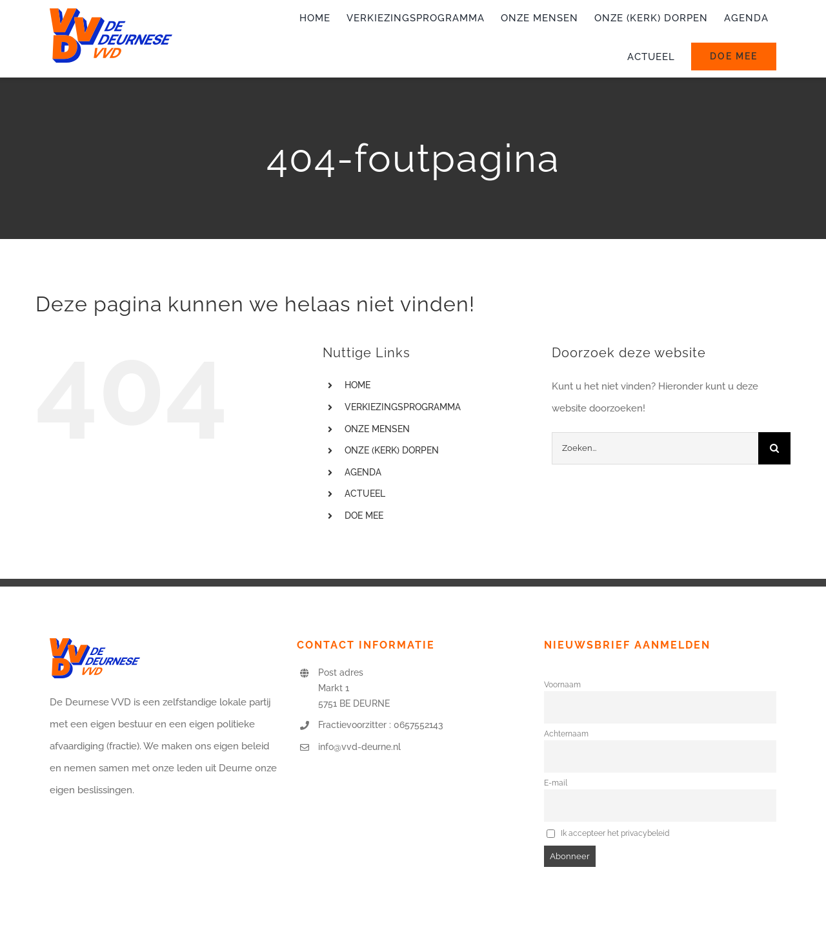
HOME (357, 385)
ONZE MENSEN (377, 429)
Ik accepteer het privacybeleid (608, 833)
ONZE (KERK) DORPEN (392, 450)
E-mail (555, 782)
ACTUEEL (365, 493)
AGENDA (363, 472)
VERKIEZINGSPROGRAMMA (403, 407)
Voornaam (562, 684)
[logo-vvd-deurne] (111, 13)
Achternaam (566, 733)
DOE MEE (364, 515)
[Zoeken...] (655, 448)
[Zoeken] (774, 448)
